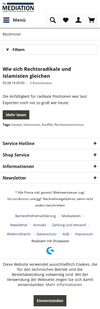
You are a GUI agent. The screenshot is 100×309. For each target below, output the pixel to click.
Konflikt (47, 124)
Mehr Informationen (64, 284)
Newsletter (18, 224)
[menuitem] (14, 20)
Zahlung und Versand (69, 224)
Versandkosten (18, 199)
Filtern (15, 48)
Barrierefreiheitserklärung (35, 215)
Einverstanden (50, 300)
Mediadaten (71, 215)
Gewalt (16, 124)
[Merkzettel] (65, 20)
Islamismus (31, 124)
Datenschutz (47, 234)
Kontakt (39, 224)
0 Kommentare (41, 83)
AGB (65, 234)
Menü (14, 19)
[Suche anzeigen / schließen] (52, 20)
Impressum (84, 234)
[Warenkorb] (91, 20)
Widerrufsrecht (19, 234)
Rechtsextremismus (69, 124)
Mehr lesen (16, 114)
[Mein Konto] (78, 20)
